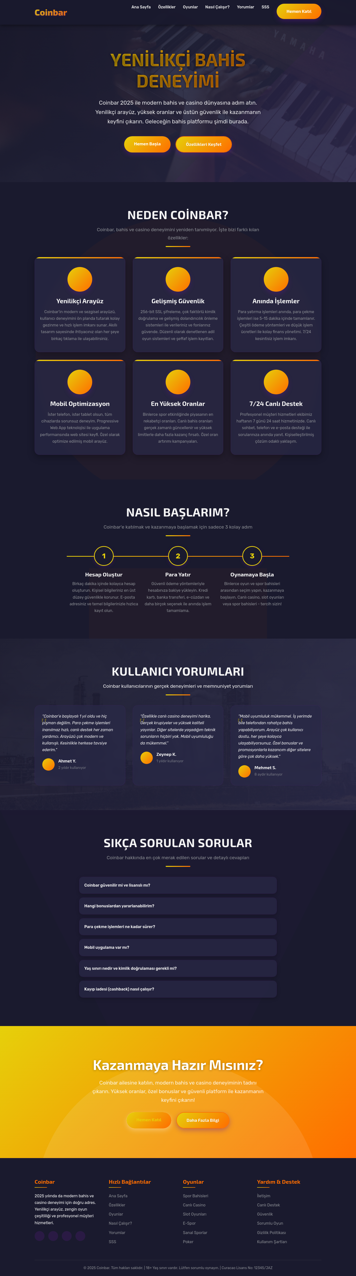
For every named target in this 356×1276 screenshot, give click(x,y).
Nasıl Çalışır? (217, 7)
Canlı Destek (268, 1205)
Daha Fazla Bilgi (203, 1120)
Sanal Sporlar (195, 1232)
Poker (188, 1241)
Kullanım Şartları (272, 1241)
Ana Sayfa (141, 7)
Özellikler (167, 7)
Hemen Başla (147, 143)
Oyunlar (190, 7)
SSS (265, 7)
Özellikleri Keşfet (204, 144)
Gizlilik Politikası (271, 1232)
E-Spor (189, 1223)
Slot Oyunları (194, 1214)
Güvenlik (265, 1214)
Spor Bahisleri (195, 1196)
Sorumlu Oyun (270, 1223)
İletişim (263, 1196)
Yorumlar (245, 7)
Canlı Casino (194, 1205)
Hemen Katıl (299, 11)
